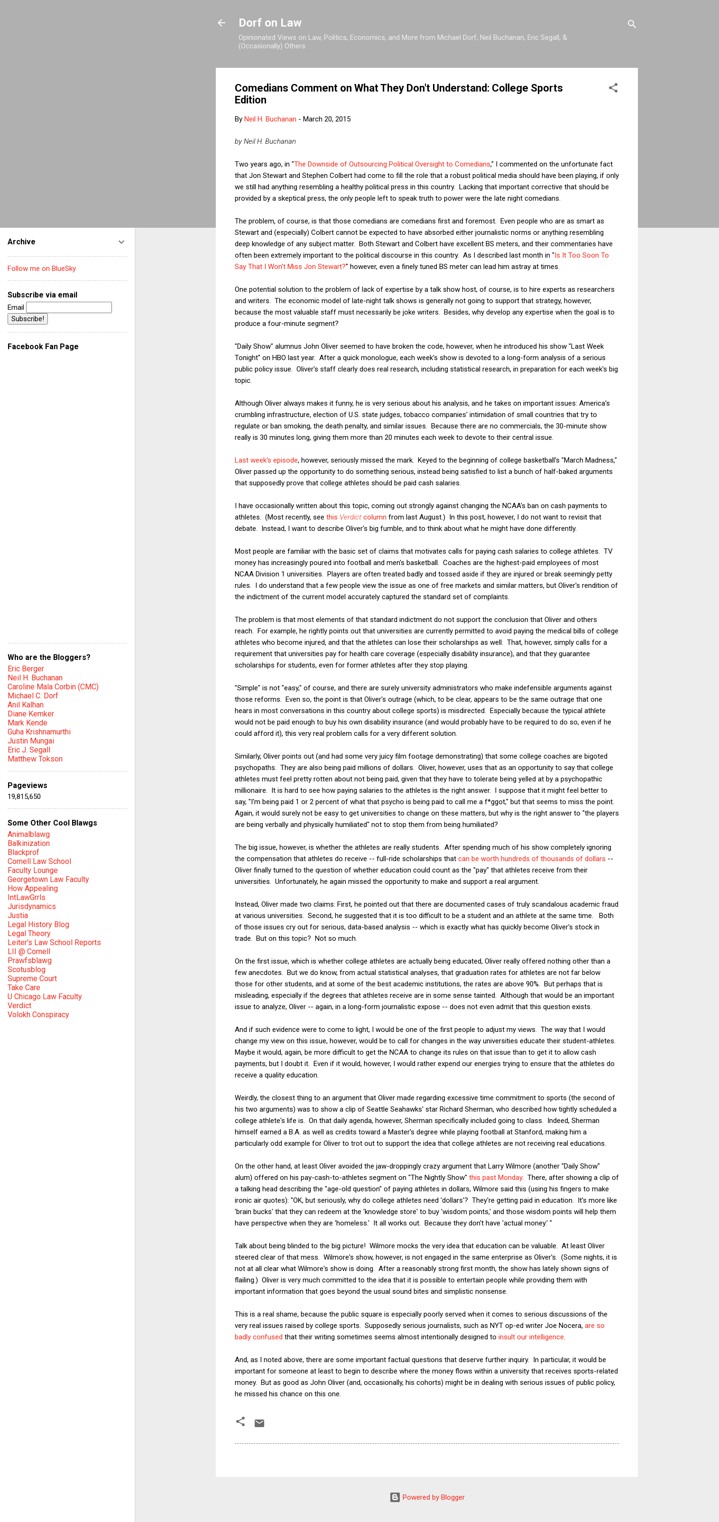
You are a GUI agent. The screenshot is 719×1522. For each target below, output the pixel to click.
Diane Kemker (31, 713)
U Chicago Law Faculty (45, 996)
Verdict (19, 1005)
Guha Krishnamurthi (39, 731)
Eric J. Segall (29, 749)
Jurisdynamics (32, 906)
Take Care (24, 987)
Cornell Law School (39, 861)
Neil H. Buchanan (35, 677)
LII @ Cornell (29, 951)
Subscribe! (27, 319)
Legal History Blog (38, 924)
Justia (18, 915)
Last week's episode (266, 460)
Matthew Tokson (35, 758)
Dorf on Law (270, 22)
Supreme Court (32, 978)
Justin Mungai (31, 740)
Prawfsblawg (30, 960)
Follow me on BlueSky (42, 268)
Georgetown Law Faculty (48, 879)
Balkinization (29, 843)
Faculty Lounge (33, 870)
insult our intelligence (531, 1337)
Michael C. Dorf (33, 695)
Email (60, 307)
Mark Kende (27, 722)
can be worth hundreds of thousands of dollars (532, 858)
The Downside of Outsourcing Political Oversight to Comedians (392, 164)
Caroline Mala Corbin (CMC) (53, 686)
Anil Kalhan (26, 704)
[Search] (632, 25)
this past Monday (495, 1177)
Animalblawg (29, 834)
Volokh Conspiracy (38, 1014)
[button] (613, 89)
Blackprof (23, 852)
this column (356, 517)
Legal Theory (29, 933)
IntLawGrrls (27, 897)
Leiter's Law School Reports (54, 942)
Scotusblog (27, 969)
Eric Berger (26, 668)
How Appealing (33, 888)
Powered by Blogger (427, 1497)
